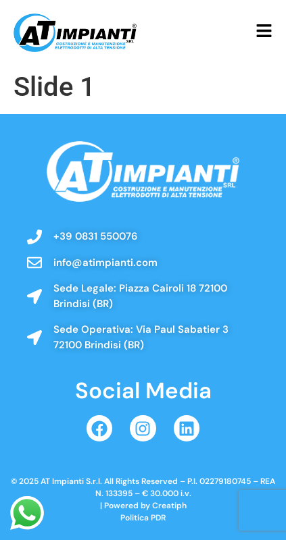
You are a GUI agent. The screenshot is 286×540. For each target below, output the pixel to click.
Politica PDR (143, 517)
